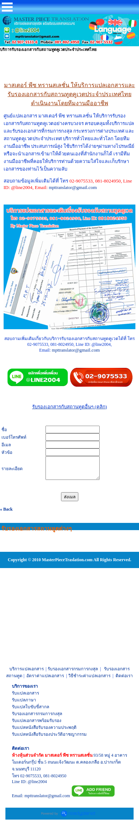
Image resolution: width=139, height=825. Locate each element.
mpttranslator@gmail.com (47, 795)
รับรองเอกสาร (25, 713)
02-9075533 (30, 775)
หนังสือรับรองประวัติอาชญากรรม (56, 734)
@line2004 (37, 781)
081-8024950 (54, 775)
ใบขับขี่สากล (37, 706)
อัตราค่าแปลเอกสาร (45, 675)
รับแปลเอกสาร (25, 693)
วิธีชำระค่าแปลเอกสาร (89, 675)
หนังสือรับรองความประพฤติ (51, 727)
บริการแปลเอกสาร (26, 668)
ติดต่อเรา (124, 675)
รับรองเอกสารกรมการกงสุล (73, 668)
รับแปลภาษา (24, 699)
